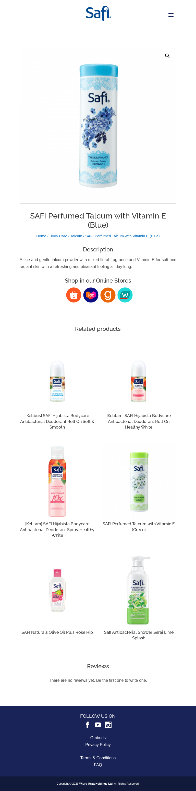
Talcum (76, 236)
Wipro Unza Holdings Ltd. (96, 783)
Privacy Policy (98, 745)
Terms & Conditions (98, 758)
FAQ (98, 765)
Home (41, 236)
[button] (167, 55)
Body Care (58, 236)
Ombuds (98, 738)
